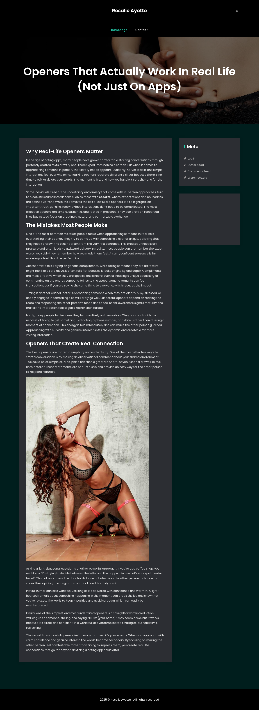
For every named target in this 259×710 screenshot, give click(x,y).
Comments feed (199, 171)
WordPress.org (197, 177)
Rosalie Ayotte (129, 10)
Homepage (119, 30)
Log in (191, 158)
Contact (141, 30)
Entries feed (196, 165)
